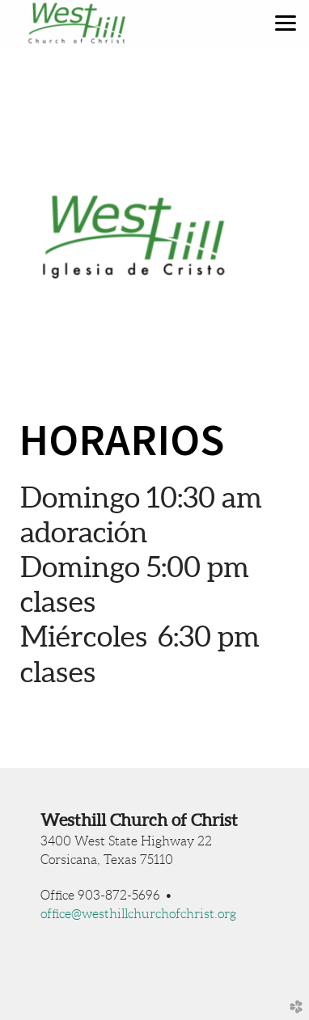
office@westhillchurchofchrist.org (138, 914)
